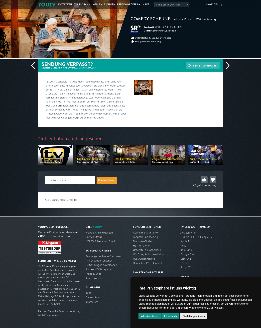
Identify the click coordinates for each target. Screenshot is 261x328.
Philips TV (185, 267)
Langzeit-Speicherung (145, 237)
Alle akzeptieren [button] (149, 316)
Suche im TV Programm (99, 269)
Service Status (94, 237)
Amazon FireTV (189, 232)
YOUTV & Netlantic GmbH (101, 241)
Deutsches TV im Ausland (147, 263)
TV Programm (82, 5)
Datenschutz (93, 297)
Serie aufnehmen (205, 65)
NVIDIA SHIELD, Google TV (196, 237)
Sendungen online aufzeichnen (103, 256)
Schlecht (213, 179)
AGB (88, 293)
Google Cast (187, 254)
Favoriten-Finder (142, 241)
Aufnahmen (104, 5)
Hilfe (146, 5)
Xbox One (186, 250)
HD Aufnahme (141, 245)
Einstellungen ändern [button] (194, 316)
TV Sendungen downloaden (101, 265)
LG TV (183, 263)
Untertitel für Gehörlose (147, 250)
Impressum (92, 302)
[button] (221, 4)
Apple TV (185, 241)
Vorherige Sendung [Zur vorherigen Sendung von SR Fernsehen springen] (34, 65)
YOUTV (47, 4)
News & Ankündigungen (99, 232)
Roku (183, 245)
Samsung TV (187, 258)
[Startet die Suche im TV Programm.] (171, 4)
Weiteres (127, 5)
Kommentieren (106, 180)
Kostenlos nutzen (95, 278)
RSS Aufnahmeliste (144, 258)
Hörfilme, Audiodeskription (148, 254)
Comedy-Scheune (150, 19)
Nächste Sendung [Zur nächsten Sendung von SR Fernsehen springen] (226, 65)
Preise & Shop (94, 274)
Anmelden (212, 5)
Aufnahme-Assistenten (146, 232)
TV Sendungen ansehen (99, 260)
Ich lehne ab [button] (170, 316)
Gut (204, 179)
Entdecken (65, 5)
